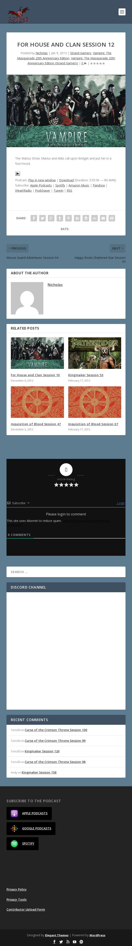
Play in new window (42, 180)
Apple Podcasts (41, 185)
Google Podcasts (31, 828)
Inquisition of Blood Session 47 (36, 424)
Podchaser (42, 190)
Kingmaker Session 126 (42, 751)
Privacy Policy (17, 889)
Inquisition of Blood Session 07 (93, 424)
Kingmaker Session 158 (39, 772)
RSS (69, 190)
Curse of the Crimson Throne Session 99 (55, 741)
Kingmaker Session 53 (85, 375)
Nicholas (42, 53)
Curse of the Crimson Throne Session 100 (56, 730)
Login (120, 503)
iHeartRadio (23, 190)
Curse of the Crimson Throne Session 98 (55, 762)
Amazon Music (78, 185)
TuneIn (58, 190)
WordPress (97, 935)
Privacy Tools (16, 899)
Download (66, 180)
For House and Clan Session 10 (35, 375)
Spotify (60, 185)
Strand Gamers (80, 53)
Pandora (99, 185)
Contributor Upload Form (26, 909)
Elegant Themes (56, 935)
